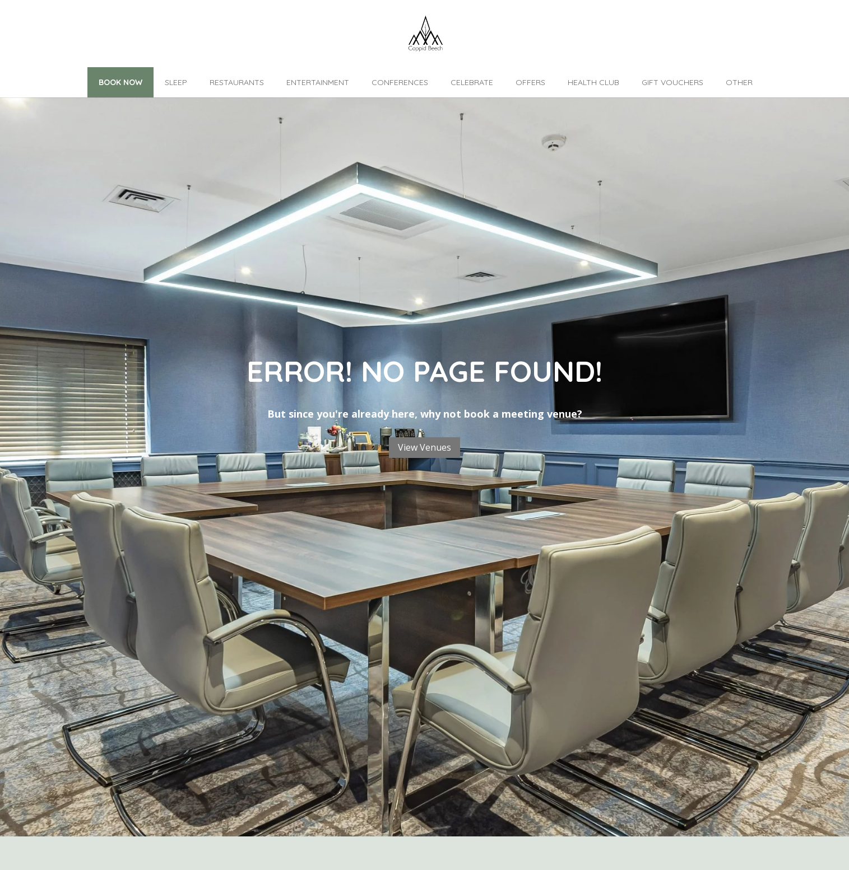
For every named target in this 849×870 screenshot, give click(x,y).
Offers (530, 82)
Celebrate (472, 82)
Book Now (120, 82)
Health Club (593, 82)
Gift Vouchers (672, 82)
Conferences (400, 82)
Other (739, 82)
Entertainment (317, 82)
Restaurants (237, 82)
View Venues (424, 447)
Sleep (176, 82)
